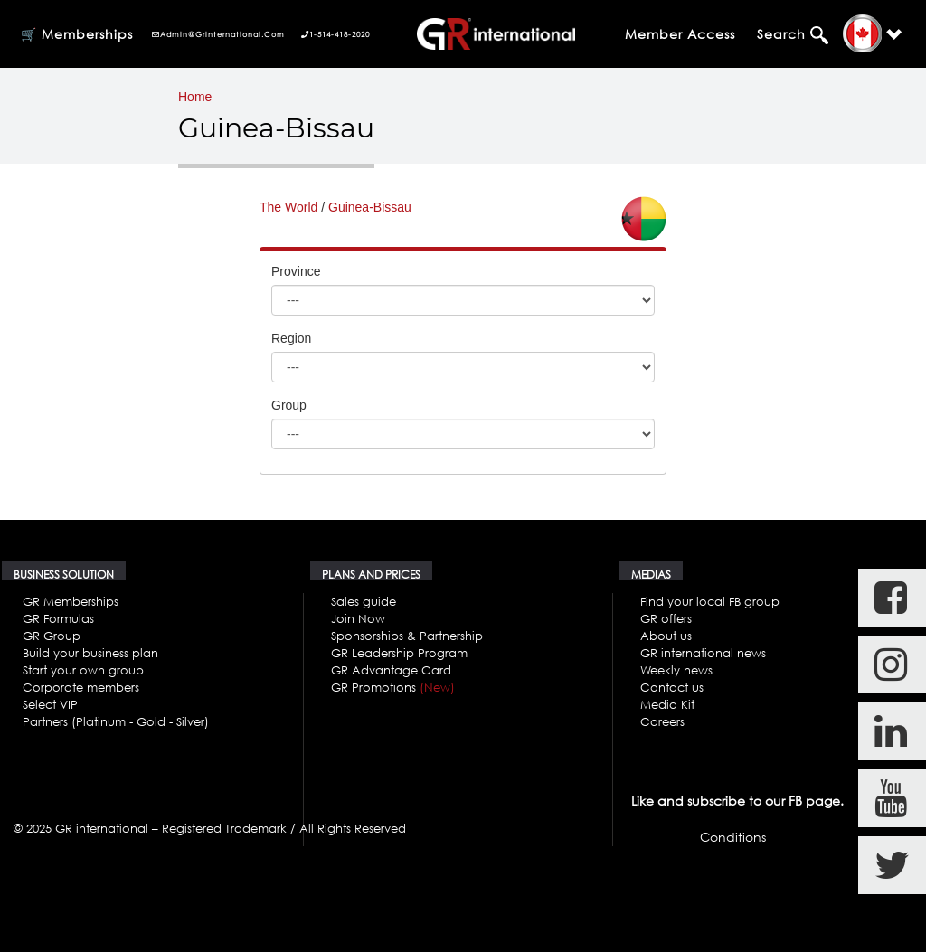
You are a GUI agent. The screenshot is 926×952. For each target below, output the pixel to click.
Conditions (733, 836)
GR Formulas (58, 618)
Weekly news (676, 670)
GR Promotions (393, 687)
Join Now (358, 618)
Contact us (672, 687)
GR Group (51, 635)
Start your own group (83, 670)
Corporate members (81, 687)
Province (295, 271)
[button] (872, 33)
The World (288, 207)
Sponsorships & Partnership (407, 635)
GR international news (703, 653)
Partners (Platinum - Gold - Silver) (116, 721)
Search (783, 34)
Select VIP (50, 704)
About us (666, 635)
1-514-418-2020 (335, 34)
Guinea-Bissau (369, 207)
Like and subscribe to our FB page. (737, 800)
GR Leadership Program (399, 653)
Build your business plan (90, 653)
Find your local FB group (710, 601)
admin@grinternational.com (218, 34)
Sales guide (363, 601)
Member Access (680, 34)
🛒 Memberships (77, 34)
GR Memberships (70, 601)
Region (291, 338)
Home (195, 97)
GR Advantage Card (391, 670)
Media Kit (667, 704)
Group (289, 405)
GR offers (666, 618)
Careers (662, 721)
